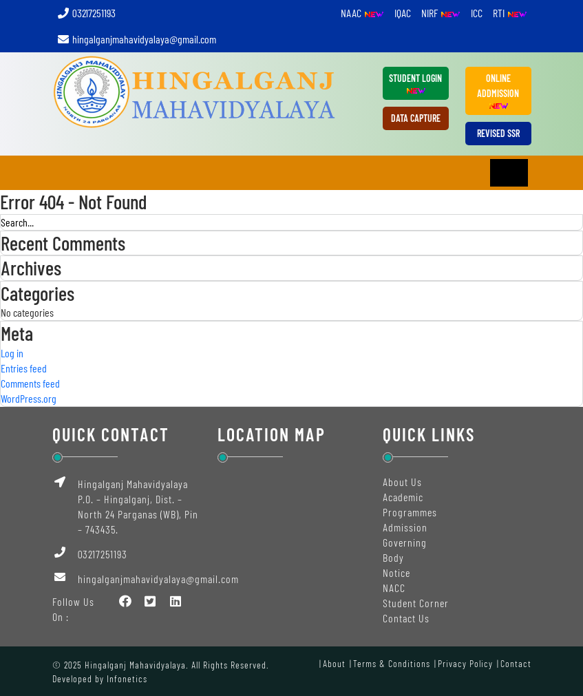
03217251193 (86, 12)
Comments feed (30, 383)
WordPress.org (28, 398)
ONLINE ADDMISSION (498, 91)
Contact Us (406, 617)
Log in (12, 352)
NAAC (362, 12)
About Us (402, 481)
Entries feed (24, 368)
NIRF (440, 12)
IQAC (402, 12)
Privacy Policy (465, 663)
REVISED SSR (498, 133)
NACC (394, 587)
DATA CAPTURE (416, 118)
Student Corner (416, 602)
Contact (515, 663)
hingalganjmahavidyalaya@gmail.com (136, 38)
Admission (405, 527)
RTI (510, 12)
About (334, 663)
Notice (396, 572)
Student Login (415, 84)
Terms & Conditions (391, 663)
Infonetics (127, 678)
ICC (477, 12)
